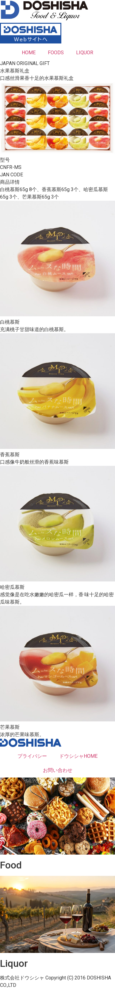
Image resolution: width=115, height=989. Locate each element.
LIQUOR (84, 52)
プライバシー (32, 756)
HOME (29, 52)
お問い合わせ (57, 770)
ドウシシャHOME (78, 756)
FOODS (56, 52)
